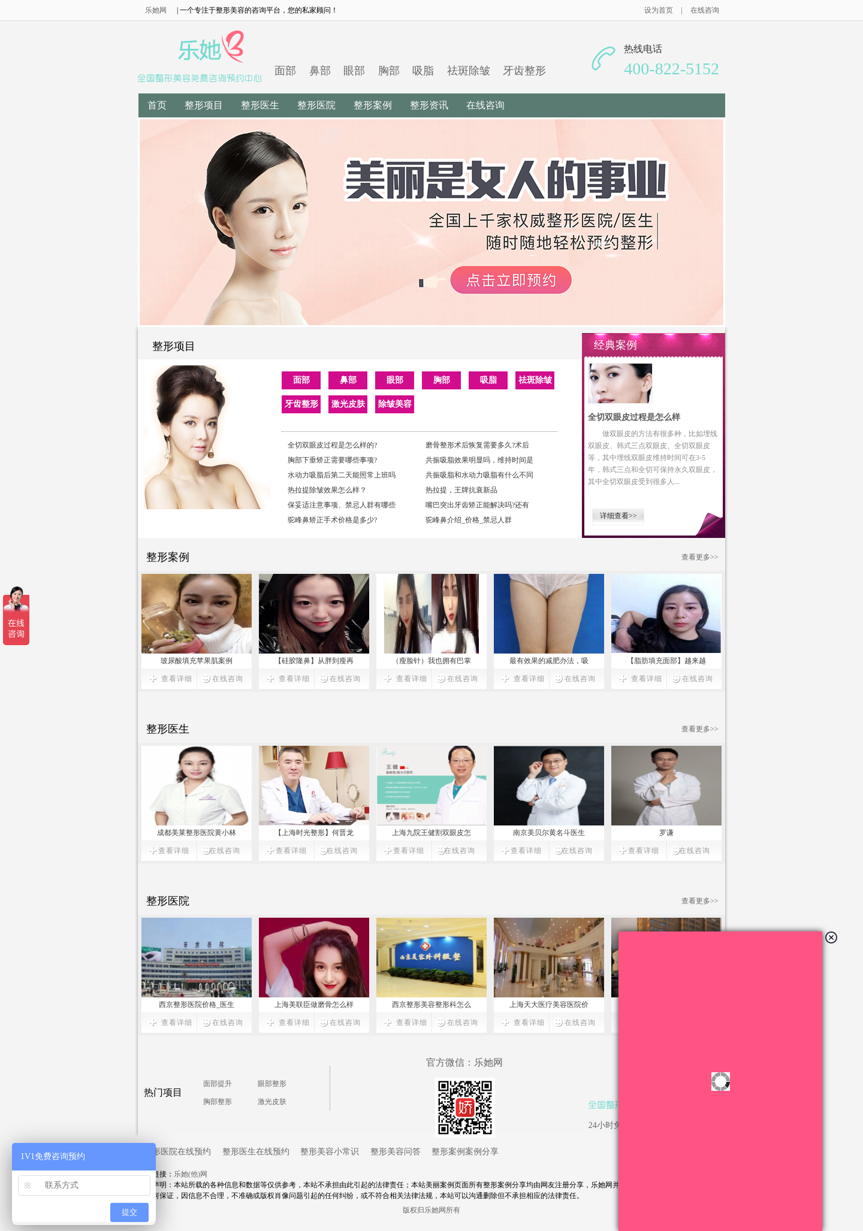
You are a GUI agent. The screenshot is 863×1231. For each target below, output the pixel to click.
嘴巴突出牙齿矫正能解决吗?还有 (477, 505)
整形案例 (373, 105)
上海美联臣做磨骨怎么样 (314, 1004)
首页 (157, 105)
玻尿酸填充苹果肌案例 (197, 661)
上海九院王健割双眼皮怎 (431, 832)
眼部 (354, 71)
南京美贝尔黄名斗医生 (549, 832)
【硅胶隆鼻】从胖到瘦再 (314, 661)
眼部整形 (272, 1083)
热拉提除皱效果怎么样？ (327, 490)
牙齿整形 (524, 71)
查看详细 (176, 679)
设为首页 (664, 10)
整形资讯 (429, 105)
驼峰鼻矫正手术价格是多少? (332, 520)
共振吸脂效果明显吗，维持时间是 (479, 460)
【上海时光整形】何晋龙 (314, 832)
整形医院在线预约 (177, 1151)
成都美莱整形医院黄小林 (196, 832)
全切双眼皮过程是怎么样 (634, 417)
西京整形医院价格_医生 (196, 1004)
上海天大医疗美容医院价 (549, 1004)
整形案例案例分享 (465, 1151)
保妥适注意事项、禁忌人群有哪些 (342, 505)
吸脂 (423, 71)
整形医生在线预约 (255, 1151)
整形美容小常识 (329, 1151)
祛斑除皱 (468, 71)
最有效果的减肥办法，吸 (549, 661)
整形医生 (260, 105)
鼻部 (320, 71)
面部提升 (217, 1083)
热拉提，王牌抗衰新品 (461, 490)
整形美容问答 (395, 1151)
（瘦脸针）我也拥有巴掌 (431, 661)
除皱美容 (395, 404)
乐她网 (156, 10)
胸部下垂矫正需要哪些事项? (332, 460)
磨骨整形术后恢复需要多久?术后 (477, 445)
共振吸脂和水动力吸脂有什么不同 (479, 475)
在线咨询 (704, 10)
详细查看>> (618, 516)
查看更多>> (700, 557)
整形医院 (316, 105)
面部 (285, 71)
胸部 (389, 71)
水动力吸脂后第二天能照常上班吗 (342, 475)
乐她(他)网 (190, 1174)
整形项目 (204, 105)
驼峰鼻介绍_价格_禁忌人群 (469, 520)
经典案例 (615, 345)
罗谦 (666, 832)
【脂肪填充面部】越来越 (666, 661)
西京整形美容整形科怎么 (431, 1004)
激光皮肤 (348, 404)
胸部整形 (217, 1101)
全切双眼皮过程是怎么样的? (332, 445)
